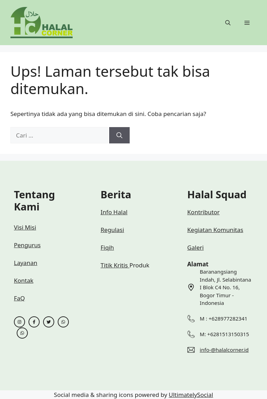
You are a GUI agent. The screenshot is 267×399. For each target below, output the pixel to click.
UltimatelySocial (191, 395)
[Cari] (119, 135)
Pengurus (27, 245)
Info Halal (113, 212)
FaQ (19, 298)
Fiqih (107, 247)
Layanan (25, 263)
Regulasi (112, 230)
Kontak (23, 280)
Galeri (195, 247)
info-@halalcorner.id (224, 349)
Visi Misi (25, 227)
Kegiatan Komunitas (215, 230)
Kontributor (203, 212)
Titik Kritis (114, 265)
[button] (227, 22)
